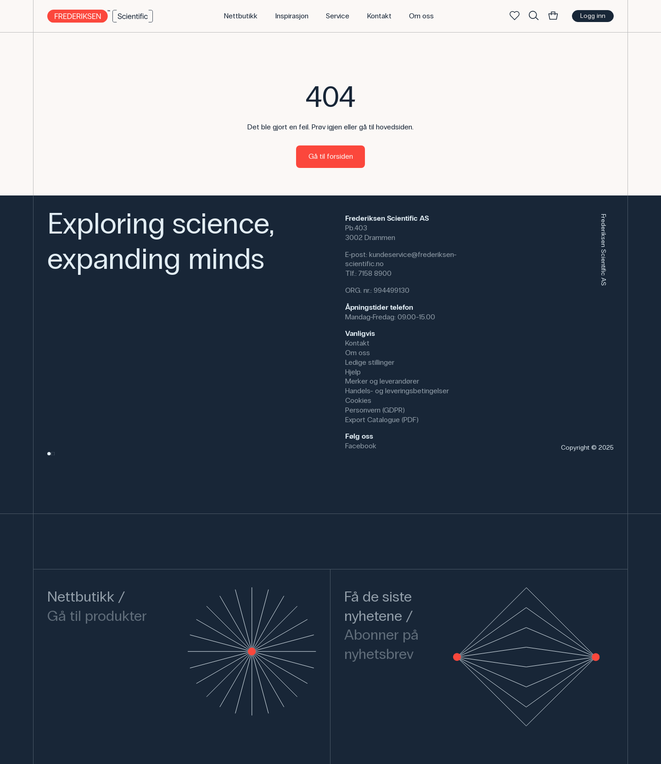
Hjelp (353, 372)
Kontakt (357, 343)
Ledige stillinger (369, 362)
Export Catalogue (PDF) (382, 419)
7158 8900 (375, 273)
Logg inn (592, 16)
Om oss (357, 352)
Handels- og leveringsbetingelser (397, 390)
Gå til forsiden (330, 156)
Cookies (358, 400)
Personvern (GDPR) (375, 410)
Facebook (360, 445)
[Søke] (533, 16)
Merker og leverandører (382, 381)
